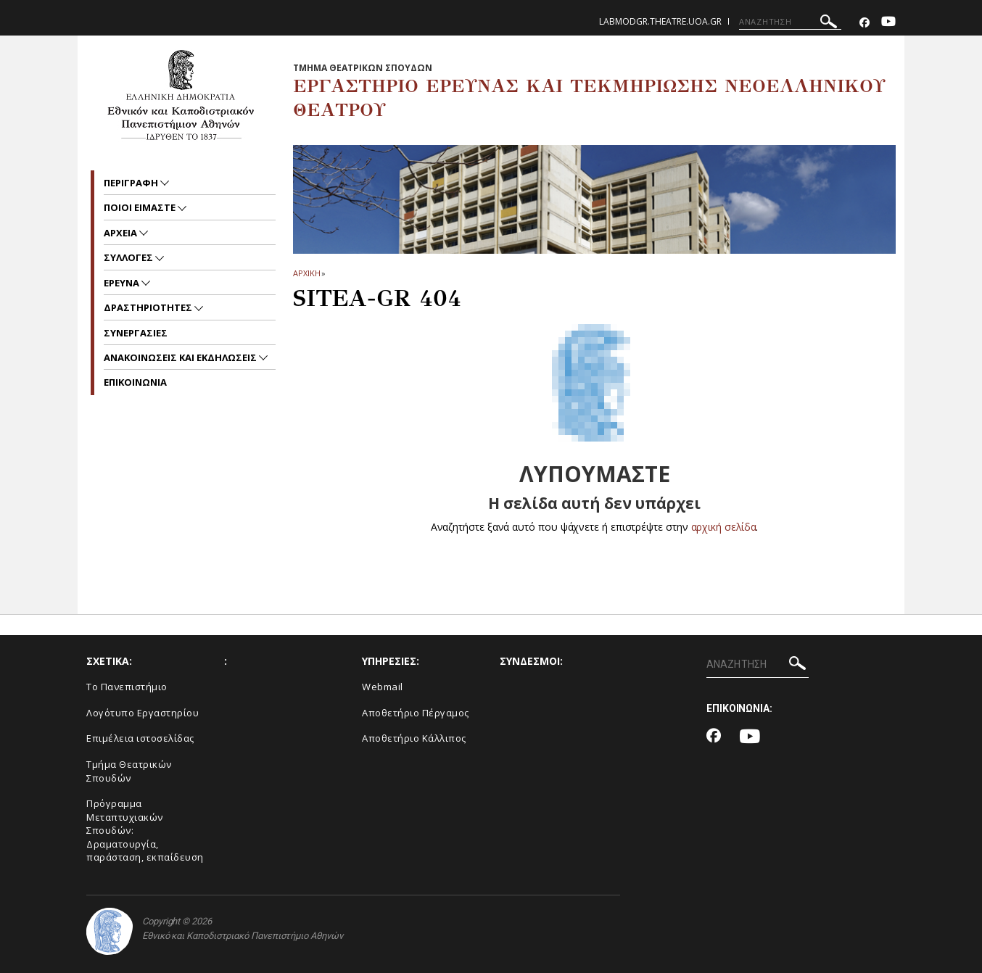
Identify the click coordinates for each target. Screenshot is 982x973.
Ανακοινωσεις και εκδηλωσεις (181, 357)
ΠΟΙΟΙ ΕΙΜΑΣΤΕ (141, 207)
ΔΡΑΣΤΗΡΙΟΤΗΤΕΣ (149, 307)
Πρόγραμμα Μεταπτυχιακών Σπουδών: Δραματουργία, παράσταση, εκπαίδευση (145, 830)
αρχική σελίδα (723, 527)
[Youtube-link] (888, 23)
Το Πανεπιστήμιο (127, 686)
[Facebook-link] (864, 23)
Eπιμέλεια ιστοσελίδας (140, 738)
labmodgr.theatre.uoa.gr (660, 21)
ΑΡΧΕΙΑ (121, 232)
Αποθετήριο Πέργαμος (415, 712)
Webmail (382, 686)
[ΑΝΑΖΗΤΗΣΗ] (790, 22)
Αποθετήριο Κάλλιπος (414, 738)
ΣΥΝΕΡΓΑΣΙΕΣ (136, 332)
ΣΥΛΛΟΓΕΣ (129, 257)
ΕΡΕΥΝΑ (122, 282)
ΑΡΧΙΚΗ (306, 273)
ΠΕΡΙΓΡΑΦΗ (132, 182)
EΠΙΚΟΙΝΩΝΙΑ (135, 382)
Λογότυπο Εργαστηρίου (142, 712)
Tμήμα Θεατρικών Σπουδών (129, 771)
